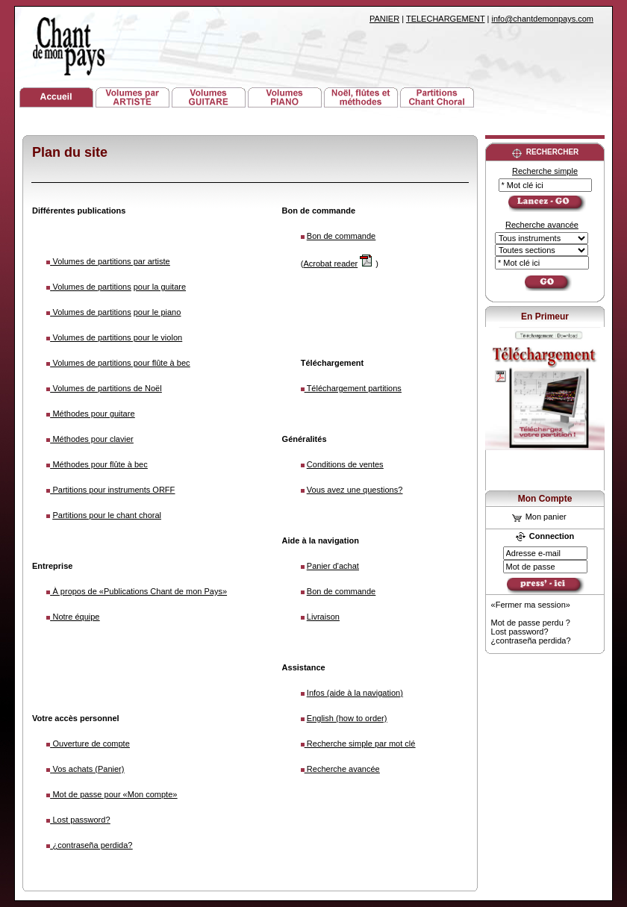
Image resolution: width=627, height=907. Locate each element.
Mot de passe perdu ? (530, 622)
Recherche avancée (541, 224)
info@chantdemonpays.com (542, 18)
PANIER (384, 18)
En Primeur (545, 316)
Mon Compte (545, 498)
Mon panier (539, 516)
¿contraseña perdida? (531, 640)
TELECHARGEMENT (445, 18)
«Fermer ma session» (530, 604)
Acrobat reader (330, 263)
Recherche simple (545, 170)
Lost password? (520, 631)
